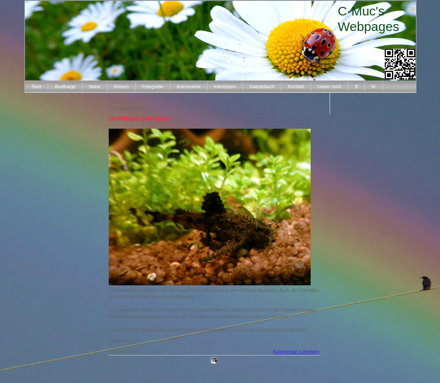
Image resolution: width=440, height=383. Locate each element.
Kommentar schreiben (296, 351)
